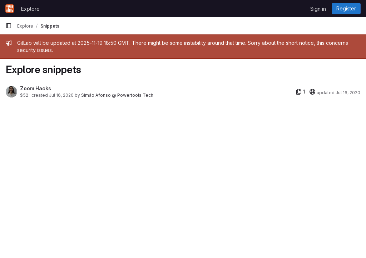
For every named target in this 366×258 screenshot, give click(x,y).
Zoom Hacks (35, 88)
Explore (30, 9)
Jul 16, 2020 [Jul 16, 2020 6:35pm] (61, 95)
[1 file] (300, 91)
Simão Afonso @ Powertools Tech (117, 95)
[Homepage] (9, 8)
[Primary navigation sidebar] (8, 26)
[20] (312, 91)
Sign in (318, 9)
